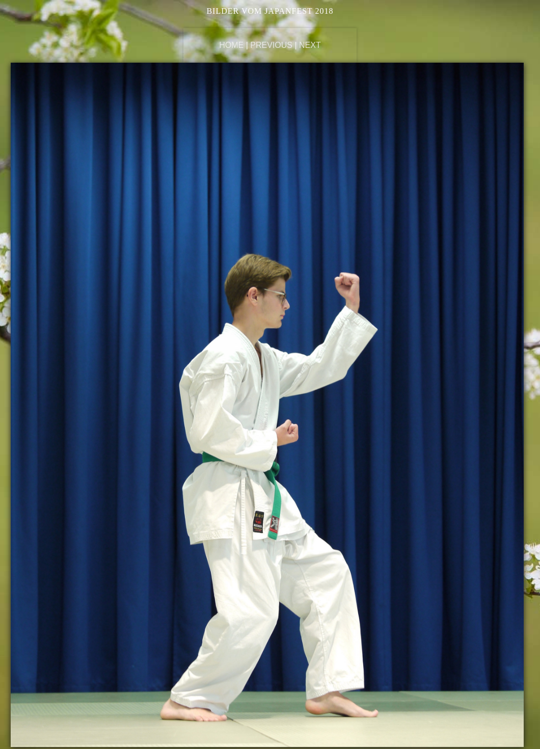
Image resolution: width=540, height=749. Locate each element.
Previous (271, 45)
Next (310, 45)
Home (231, 45)
